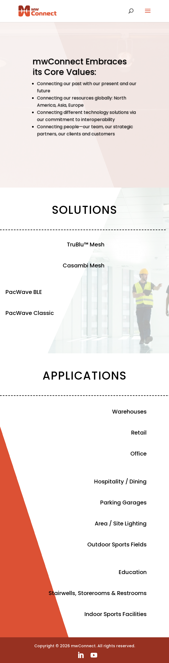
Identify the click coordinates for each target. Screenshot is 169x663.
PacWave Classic (30, 313)
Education (133, 572)
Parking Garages (123, 502)
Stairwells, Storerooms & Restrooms (98, 593)
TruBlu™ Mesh (85, 244)
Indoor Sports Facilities (115, 614)
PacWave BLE (24, 292)
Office (138, 453)
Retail (139, 432)
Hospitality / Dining (120, 481)
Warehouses (129, 411)
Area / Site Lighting (121, 523)
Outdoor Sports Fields (117, 544)
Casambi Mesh (83, 265)
